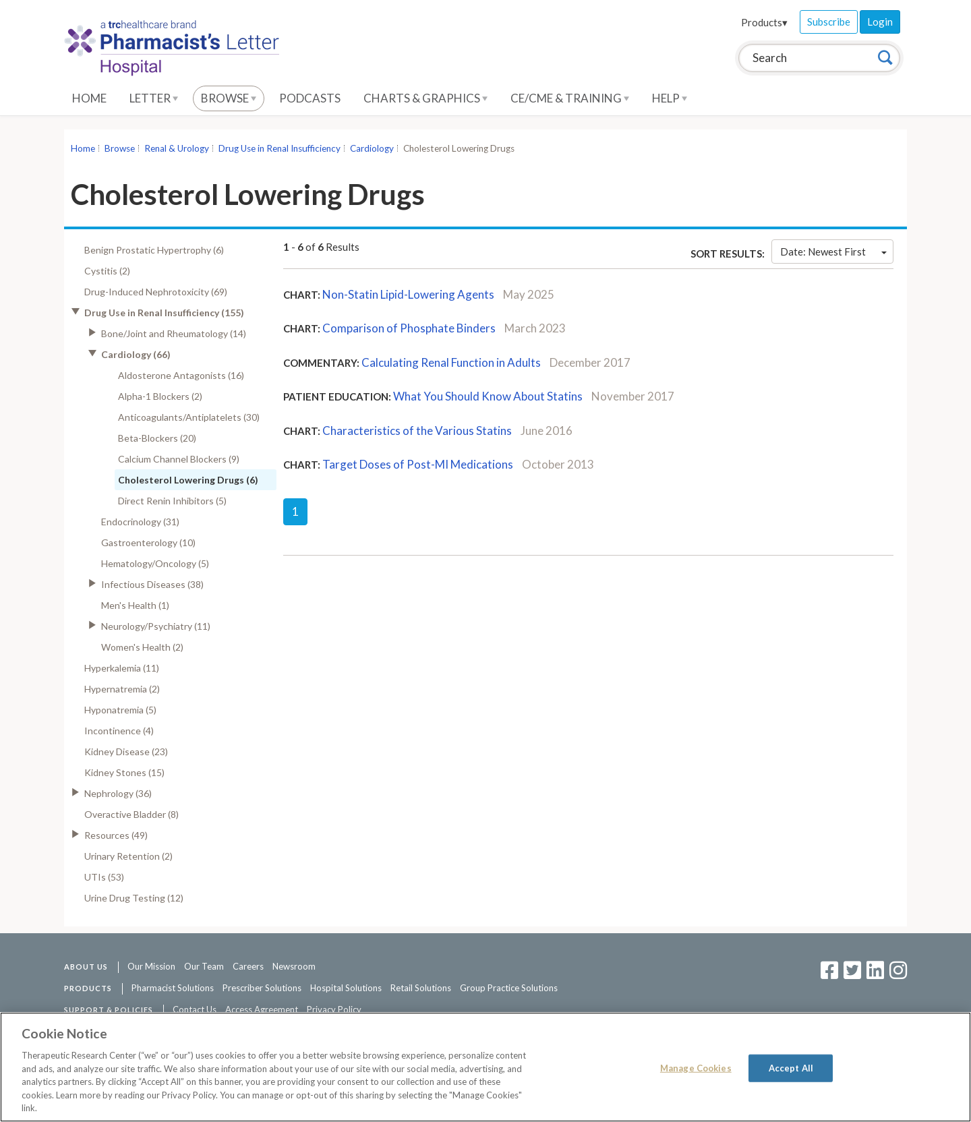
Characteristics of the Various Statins (417, 430)
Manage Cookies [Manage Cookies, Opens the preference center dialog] (696, 1067)
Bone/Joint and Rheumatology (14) (173, 333)
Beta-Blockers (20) (157, 438)
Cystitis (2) (107, 270)
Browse (228, 98)
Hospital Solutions (346, 987)
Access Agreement (261, 1009)
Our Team (204, 966)
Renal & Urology (176, 148)
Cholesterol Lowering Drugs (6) (188, 479)
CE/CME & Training (569, 98)
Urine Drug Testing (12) (133, 898)
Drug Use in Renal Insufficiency (279, 148)
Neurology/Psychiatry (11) (155, 626)
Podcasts (310, 98)
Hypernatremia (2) (122, 689)
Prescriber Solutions (262, 987)
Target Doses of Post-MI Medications (417, 464)
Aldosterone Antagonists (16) (181, 375)
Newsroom (294, 966)
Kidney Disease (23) (126, 751)
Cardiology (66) (136, 354)
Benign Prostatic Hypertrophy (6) (154, 250)
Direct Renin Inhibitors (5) (172, 500)
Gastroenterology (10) (148, 542)
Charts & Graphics (425, 98)
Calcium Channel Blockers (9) (178, 459)
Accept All (791, 1067)
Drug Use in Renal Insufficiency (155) (164, 312)
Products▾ (764, 22)
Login (880, 22)
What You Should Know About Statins (488, 396)
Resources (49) (116, 835)
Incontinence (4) (119, 730)
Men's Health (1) (135, 605)
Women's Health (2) (142, 647)
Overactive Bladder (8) (131, 814)
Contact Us (194, 1009)
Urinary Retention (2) (128, 856)
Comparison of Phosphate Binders (409, 328)
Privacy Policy (334, 1009)
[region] (485, 1067)
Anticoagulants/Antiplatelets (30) (189, 417)
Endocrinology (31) (140, 521)
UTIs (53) (104, 877)
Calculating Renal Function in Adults (451, 362)
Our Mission (151, 966)
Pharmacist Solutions (172, 987)
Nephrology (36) (118, 793)
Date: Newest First (833, 251)
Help (669, 98)
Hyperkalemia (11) (121, 668)
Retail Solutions (420, 987)
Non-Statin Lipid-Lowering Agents (408, 294)
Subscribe (828, 22)
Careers (248, 966)
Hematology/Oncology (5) (155, 563)
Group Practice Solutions (509, 987)
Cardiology (372, 148)
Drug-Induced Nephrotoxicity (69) (155, 291)
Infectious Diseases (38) (152, 584)
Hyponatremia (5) (120, 709)
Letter (153, 98)
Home (89, 98)
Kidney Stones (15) (124, 772)
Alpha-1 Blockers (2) (160, 396)
